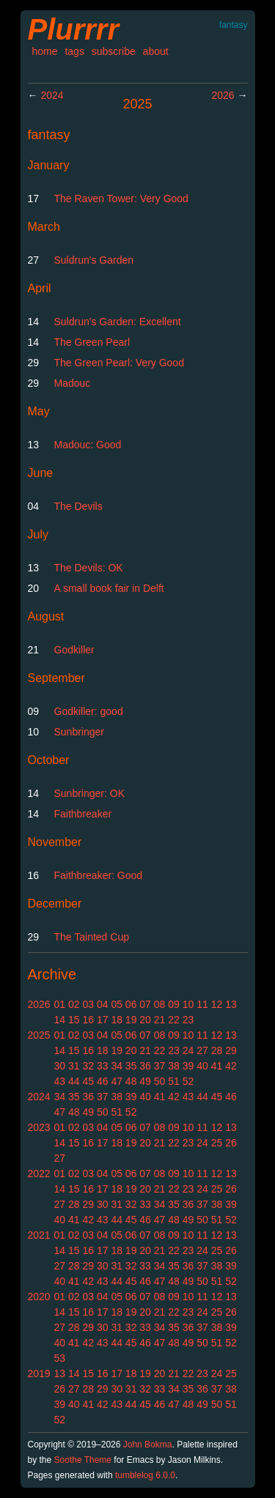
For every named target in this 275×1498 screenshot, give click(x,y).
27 (202, 1050)
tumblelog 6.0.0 (145, 1475)
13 (231, 1004)
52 (188, 1081)
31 (74, 1066)
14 (60, 1020)
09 (174, 1004)
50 (160, 1081)
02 (74, 1004)
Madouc (72, 383)
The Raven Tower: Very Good (121, 198)
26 (231, 1143)
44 (74, 1081)
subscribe (114, 51)
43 (60, 1081)
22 (174, 1020)
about (156, 51)
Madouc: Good (88, 444)
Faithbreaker (83, 814)
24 (188, 1050)
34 (116, 1066)
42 (231, 1066)
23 (188, 1020)
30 (60, 1066)
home (45, 51)
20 (145, 1020)
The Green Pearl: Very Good (119, 362)
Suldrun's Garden (94, 260)
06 (131, 1004)
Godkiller (74, 650)
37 (160, 1066)
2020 (39, 1296)
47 (116, 1081)
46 (103, 1081)
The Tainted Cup (91, 937)
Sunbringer (79, 732)
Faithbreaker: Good (98, 875)
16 (88, 1020)
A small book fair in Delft (109, 588)
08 (160, 1004)
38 (174, 1066)
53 (60, 1358)
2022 (39, 1173)
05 (116, 1004)
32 (88, 1066)
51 (174, 1081)
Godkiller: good (88, 711)
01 (60, 1004)
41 (217, 1066)
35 (131, 1066)
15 (74, 1020)
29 (231, 1050)
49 (145, 1081)
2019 (39, 1373)
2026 (222, 95)
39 (188, 1066)
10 (188, 1004)
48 (131, 1081)
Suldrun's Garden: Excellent (117, 321)
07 (145, 1004)
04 (103, 1004)
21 (160, 1020)
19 (131, 1020)
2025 (39, 1035)
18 (116, 1020)
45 (88, 1081)
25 (217, 1143)
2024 (51, 95)
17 (103, 1020)
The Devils (78, 506)
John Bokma (147, 1444)
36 (145, 1066)
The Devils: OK (88, 568)
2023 (39, 1127)
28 (217, 1050)
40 (202, 1066)
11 (202, 1004)
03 (88, 1004)
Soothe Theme (83, 1460)
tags (74, 51)
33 (103, 1066)
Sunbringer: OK (89, 793)
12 (217, 1004)
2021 (39, 1235)
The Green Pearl (92, 342)
